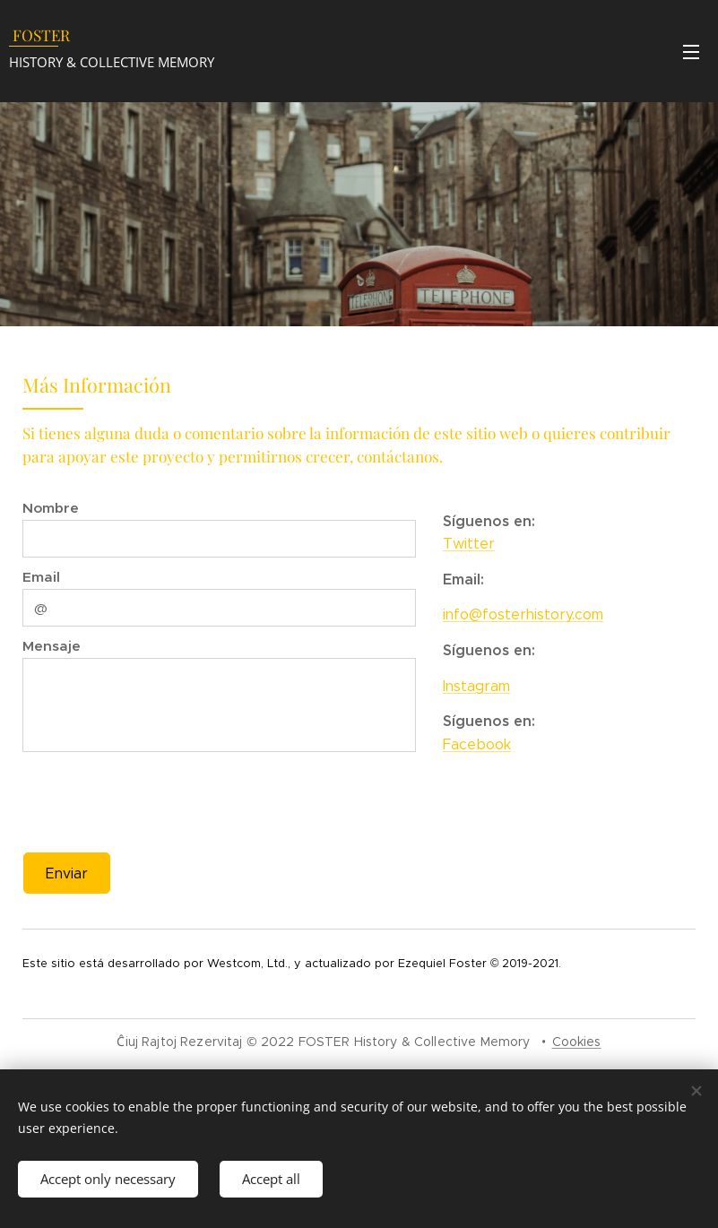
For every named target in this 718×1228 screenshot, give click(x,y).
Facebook (477, 744)
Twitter (469, 543)
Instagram (476, 685)
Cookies (576, 1041)
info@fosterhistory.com (523, 614)
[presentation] (164, 800)
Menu (691, 52)
